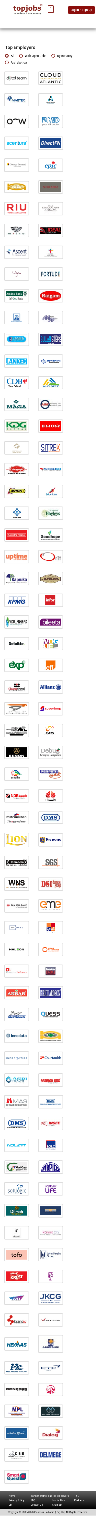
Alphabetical (16, 63)
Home (12, 1496)
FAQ (33, 1500)
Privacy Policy (16, 1500)
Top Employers (60, 1496)
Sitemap (57, 1504)
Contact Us (37, 1504)
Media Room (59, 1500)
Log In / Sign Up (81, 10)
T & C (76, 1496)
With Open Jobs (32, 56)
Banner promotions (41, 1496)
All (9, 56)
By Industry (61, 56)
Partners (79, 1500)
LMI (11, 1504)
